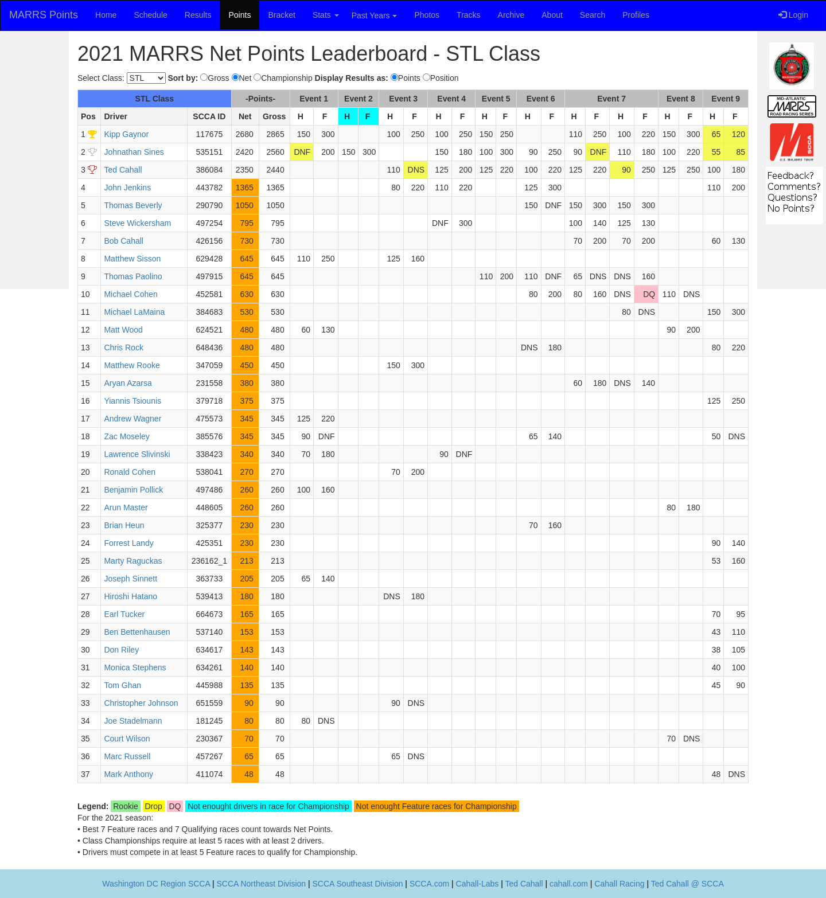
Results (198, 14)
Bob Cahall (123, 240)
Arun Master (125, 507)
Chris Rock (123, 347)
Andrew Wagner (132, 418)
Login (793, 14)
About (552, 14)
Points (239, 14)
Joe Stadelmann (133, 720)
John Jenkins (127, 187)
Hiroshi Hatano (130, 596)
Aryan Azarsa (127, 383)
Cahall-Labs (477, 883)
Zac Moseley (126, 436)
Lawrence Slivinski (137, 454)
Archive (511, 14)
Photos (427, 14)
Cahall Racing (619, 883)
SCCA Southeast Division (358, 883)
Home (105, 14)
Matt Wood (123, 329)
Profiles (635, 14)
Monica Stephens (135, 667)
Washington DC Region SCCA (156, 883)
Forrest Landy (128, 543)
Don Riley (121, 649)
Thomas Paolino (133, 276)
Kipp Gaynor (126, 134)
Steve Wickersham (137, 223)
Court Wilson (127, 738)
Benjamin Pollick (133, 489)
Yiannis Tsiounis (132, 400)
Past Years (374, 15)
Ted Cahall (123, 169)
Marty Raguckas (133, 560)
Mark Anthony (128, 774)
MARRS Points (43, 15)
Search (592, 14)
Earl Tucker (124, 614)
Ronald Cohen (129, 472)
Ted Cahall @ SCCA (687, 883)
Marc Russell (127, 756)
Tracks (468, 14)
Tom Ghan (122, 685)
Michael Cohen (130, 294)
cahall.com (569, 883)
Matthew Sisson (132, 258)
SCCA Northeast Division (261, 883)
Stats (326, 14)
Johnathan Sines (133, 152)
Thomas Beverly (133, 205)
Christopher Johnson (141, 703)
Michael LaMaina (134, 312)
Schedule (150, 14)
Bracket (281, 14)
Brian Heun (124, 525)
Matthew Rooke (131, 365)
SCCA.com (429, 883)
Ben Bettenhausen (137, 632)
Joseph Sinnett (130, 578)
